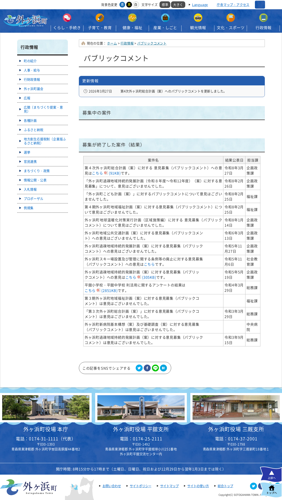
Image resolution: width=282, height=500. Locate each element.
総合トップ (225, 485)
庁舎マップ (233, 4)
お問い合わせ (111, 485)
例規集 (28, 207)
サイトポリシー (140, 485)
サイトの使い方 (198, 485)
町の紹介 (30, 60)
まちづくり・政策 (37, 170)
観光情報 (198, 27)
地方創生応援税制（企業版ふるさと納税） (45, 141)
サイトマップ (169, 485)
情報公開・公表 (35, 180)
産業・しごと (165, 27)
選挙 (27, 152)
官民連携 (30, 161)
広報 (27, 98)
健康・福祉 (132, 27)
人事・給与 (32, 70)
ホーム (112, 43)
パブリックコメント (152, 43)
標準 (165, 4)
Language (200, 4)
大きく (178, 4)
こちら (106, 173)
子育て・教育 (100, 27)
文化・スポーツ (231, 27)
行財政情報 (32, 79)
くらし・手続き (67, 27)
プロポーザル (33, 198)
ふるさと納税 (33, 129)
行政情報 (263, 27)
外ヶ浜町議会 (33, 88)
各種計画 (30, 120)
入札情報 (30, 189)
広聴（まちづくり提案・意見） (43, 109)
